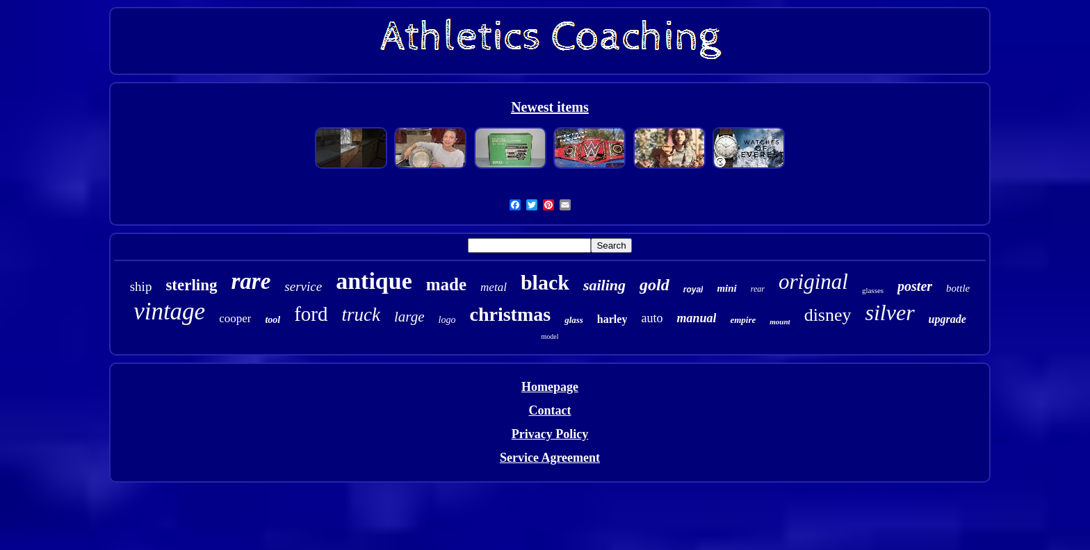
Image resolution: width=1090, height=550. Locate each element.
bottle (958, 288)
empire (743, 320)
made (446, 284)
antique (374, 281)
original (813, 281)
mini (726, 288)
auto (651, 318)
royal (693, 289)
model (549, 336)
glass (573, 320)
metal (493, 287)
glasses (873, 290)
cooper (235, 318)
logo (447, 320)
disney (828, 315)
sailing (604, 285)
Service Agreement (550, 458)
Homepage (549, 387)
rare (251, 281)
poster (914, 286)
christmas (510, 314)
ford (310, 314)
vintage (169, 311)
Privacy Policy (550, 434)
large (409, 316)
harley (612, 319)
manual (696, 318)
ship (141, 286)
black (545, 282)
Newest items (550, 107)
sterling (191, 285)
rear (758, 289)
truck (361, 314)
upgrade (947, 319)
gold (654, 285)
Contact (549, 410)
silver (890, 312)
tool (272, 320)
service (303, 286)
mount (780, 321)
